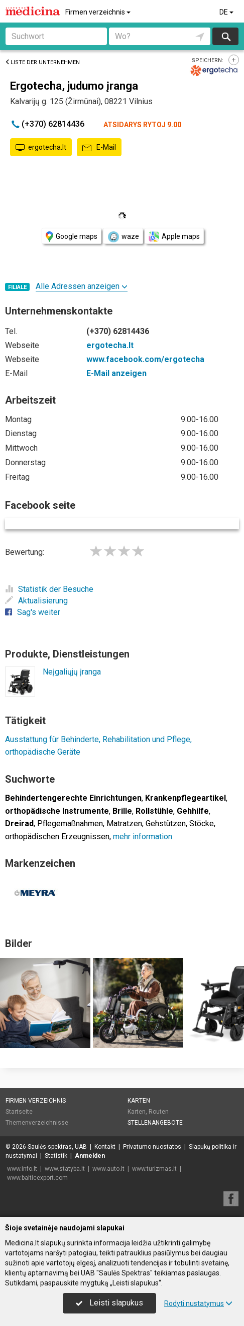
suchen (225, 36)
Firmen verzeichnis (98, 12)
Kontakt (104, 1146)
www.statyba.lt (65, 1168)
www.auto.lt (108, 1168)
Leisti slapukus (109, 1302)
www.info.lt (22, 1168)
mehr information (142, 836)
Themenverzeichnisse (37, 1122)
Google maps (71, 236)
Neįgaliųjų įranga (72, 672)
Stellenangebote (155, 1122)
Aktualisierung (36, 600)
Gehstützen (166, 823)
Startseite (19, 1111)
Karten (139, 1100)
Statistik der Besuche (49, 589)
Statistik (56, 1155)
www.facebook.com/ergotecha (145, 359)
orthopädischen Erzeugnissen (57, 836)
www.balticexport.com (37, 1177)
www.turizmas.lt (154, 1168)
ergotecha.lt (41, 147)
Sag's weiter (32, 612)
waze (123, 236)
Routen (159, 1111)
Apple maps (174, 236)
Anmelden (90, 1155)
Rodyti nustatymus (198, 1303)
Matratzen (124, 823)
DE (227, 12)
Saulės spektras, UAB (57, 1146)
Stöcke (201, 823)
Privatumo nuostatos (152, 1146)
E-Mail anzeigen (116, 373)
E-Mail (99, 147)
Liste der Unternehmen (42, 62)
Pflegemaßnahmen (70, 823)
